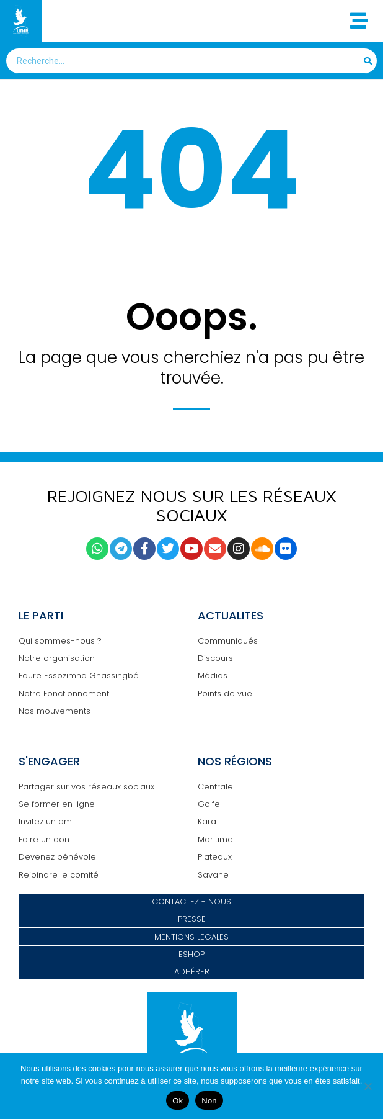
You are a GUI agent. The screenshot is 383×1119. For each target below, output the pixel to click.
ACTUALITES (230, 615)
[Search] (368, 60)
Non (209, 1100)
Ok (177, 1100)
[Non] (367, 1086)
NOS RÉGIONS (235, 761)
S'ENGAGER (49, 761)
